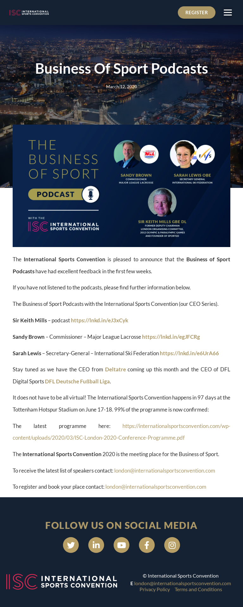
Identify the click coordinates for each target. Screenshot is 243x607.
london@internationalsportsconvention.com (164, 470)
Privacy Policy (155, 589)
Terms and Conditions (198, 589)
